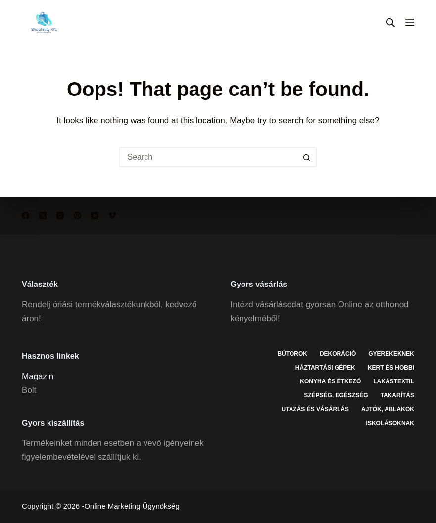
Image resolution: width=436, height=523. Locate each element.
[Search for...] (208, 157)
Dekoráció (338, 353)
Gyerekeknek (391, 353)
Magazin (37, 376)
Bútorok (292, 353)
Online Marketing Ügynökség (132, 506)
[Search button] (307, 157)
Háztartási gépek (325, 367)
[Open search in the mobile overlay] (390, 22)
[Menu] (409, 22)
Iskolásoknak (390, 423)
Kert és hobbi (391, 367)
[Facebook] (25, 215)
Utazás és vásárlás (315, 409)
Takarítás (397, 395)
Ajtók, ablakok (387, 409)
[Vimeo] (112, 215)
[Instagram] (60, 215)
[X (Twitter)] (43, 215)
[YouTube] (94, 215)
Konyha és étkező (330, 381)
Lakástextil (393, 381)
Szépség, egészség (336, 395)
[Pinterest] (77, 215)
